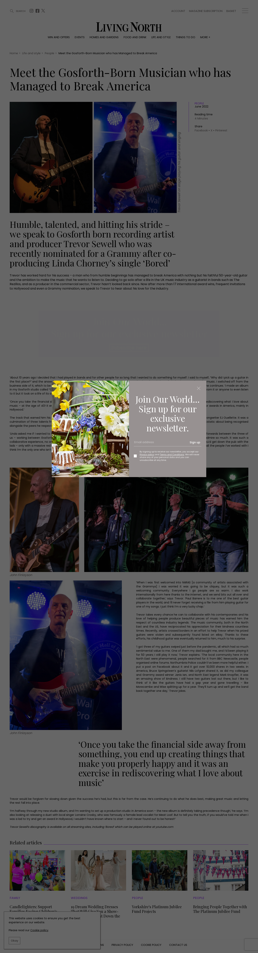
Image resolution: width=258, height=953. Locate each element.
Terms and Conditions (172, 454)
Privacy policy (147, 454)
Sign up (195, 442)
